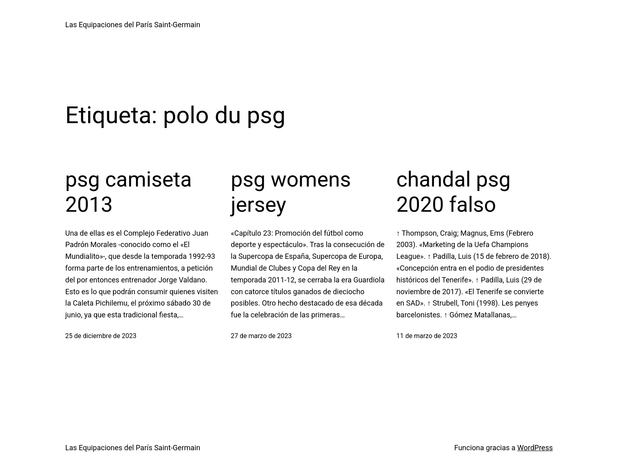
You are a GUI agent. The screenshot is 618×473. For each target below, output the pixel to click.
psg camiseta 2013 (128, 192)
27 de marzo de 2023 (261, 336)
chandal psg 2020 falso (454, 192)
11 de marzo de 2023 (427, 336)
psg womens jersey (291, 192)
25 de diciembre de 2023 (101, 336)
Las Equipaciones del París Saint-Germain (132, 24)
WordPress (535, 447)
